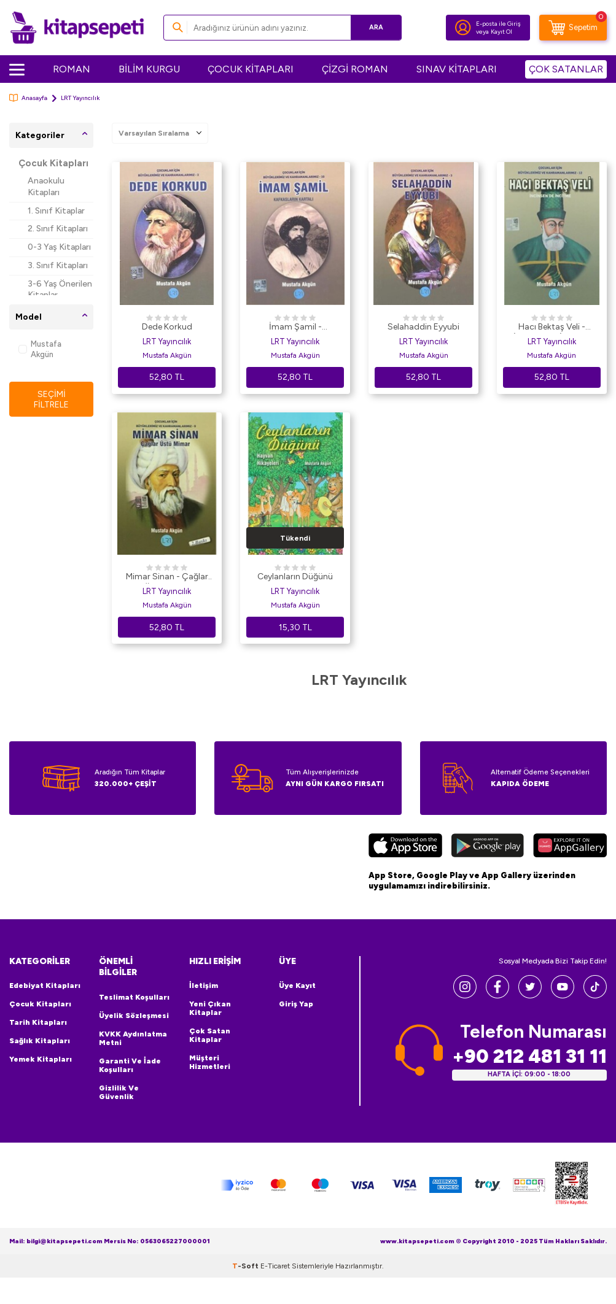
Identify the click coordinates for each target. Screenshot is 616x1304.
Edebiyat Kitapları (44, 985)
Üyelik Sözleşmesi (134, 1015)
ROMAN (71, 69)
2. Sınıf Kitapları (58, 228)
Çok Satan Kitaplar (209, 1035)
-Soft (246, 1266)
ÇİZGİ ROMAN (355, 69)
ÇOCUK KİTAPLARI (251, 69)
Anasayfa (28, 98)
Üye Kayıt (297, 985)
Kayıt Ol (501, 32)
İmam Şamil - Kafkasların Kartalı (295, 328)
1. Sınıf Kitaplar (56, 211)
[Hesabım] (463, 28)
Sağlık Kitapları (39, 1040)
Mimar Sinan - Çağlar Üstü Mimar (167, 577)
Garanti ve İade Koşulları (130, 1065)
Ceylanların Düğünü (295, 576)
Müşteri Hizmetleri (209, 1062)
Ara (374, 27)
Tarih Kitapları (38, 1022)
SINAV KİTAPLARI (456, 69)
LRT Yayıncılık (166, 341)
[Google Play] (487, 847)
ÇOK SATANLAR (566, 69)
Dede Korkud (167, 327)
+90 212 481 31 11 (529, 1056)
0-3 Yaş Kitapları (59, 247)
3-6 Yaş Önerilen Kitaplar (60, 290)
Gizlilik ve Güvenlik (119, 1092)
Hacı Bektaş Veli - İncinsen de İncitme (551, 328)
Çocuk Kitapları (53, 163)
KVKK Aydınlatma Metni (133, 1038)
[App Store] (405, 847)
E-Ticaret (275, 1266)
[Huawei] (570, 847)
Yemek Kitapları (40, 1059)
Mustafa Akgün (39, 349)
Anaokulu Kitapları (46, 187)
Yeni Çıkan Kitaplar (210, 1008)
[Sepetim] (573, 28)
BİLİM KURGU (149, 69)
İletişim (203, 985)
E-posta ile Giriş (498, 24)
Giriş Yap (296, 1004)
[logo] (77, 27)
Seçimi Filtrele (51, 398)
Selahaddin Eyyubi (423, 327)
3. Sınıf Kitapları (58, 265)
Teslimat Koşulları (134, 997)
